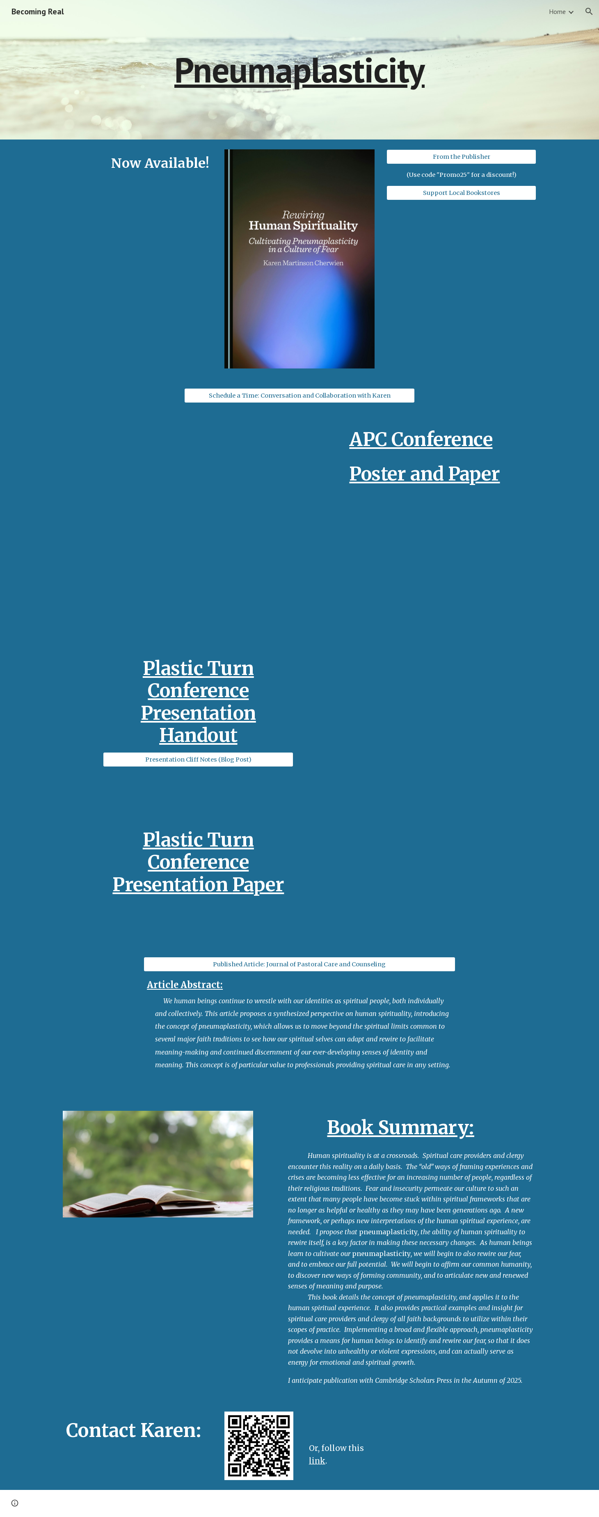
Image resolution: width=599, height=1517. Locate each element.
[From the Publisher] (461, 156)
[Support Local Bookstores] (461, 193)
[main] (299, 69)
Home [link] (557, 11)
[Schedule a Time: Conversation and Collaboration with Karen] (299, 395)
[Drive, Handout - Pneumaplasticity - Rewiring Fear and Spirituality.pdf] (421, 729)
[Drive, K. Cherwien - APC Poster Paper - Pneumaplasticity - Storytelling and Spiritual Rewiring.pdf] (441, 561)
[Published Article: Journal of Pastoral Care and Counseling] (299, 964)
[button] (589, 11)
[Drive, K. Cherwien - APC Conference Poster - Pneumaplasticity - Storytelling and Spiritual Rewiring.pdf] (178, 508)
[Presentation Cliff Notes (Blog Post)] (198, 759)
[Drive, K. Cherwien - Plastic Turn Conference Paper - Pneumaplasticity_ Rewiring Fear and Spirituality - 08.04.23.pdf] (421, 881)
